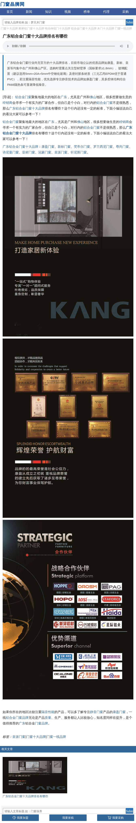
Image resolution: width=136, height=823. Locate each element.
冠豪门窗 (44, 152)
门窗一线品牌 (123, 28)
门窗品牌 (41, 723)
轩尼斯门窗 (79, 152)
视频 (67, 11)
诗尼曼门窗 (11, 152)
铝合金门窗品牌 (17, 717)
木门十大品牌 (105, 28)
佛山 (93, 97)
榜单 (87, 11)
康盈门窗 (47, 146)
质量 (48, 717)
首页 (9, 11)
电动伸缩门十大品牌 (57, 28)
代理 (106, 11)
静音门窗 (96, 712)
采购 (125, 11)
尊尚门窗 (122, 146)
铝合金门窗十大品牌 (84, 28)
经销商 (7, 102)
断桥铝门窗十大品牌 (31, 28)
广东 (64, 97)
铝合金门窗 (23, 97)
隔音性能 (47, 712)
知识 (48, 11)
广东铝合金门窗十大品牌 (27, 108)
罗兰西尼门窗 (103, 146)
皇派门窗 (60, 152)
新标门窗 (64, 146)
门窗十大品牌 (9, 28)
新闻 (29, 11)
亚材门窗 (28, 152)
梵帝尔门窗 (82, 146)
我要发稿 (68, 817)
